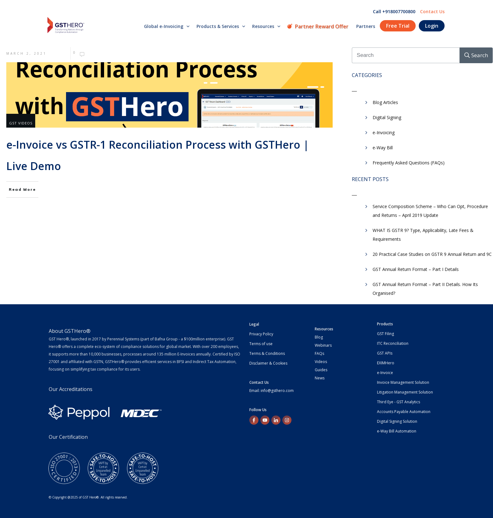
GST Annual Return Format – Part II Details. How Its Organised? (425, 288)
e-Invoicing (384, 132)
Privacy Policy (261, 334)
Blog (319, 337)
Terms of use (261, 343)
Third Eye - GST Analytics (398, 402)
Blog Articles (385, 102)
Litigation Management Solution (405, 392)
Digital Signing (387, 117)
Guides (321, 369)
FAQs (319, 353)
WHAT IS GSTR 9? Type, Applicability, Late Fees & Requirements (423, 234)
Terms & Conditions (267, 353)
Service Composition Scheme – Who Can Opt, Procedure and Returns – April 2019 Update (430, 210)
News (319, 378)
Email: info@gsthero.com (271, 390)
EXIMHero (385, 363)
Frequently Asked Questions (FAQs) (409, 163)
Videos (321, 361)
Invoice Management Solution (403, 382)
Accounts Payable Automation (403, 411)
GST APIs (384, 353)
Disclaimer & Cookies (268, 363)
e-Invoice (385, 372)
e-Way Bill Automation (396, 431)
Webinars (323, 345)
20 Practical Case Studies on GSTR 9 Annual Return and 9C (432, 254)
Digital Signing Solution (397, 421)
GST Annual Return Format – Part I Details (416, 269)
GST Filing (385, 333)
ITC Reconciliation (392, 343)
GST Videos (20, 123)
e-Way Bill (383, 148)
